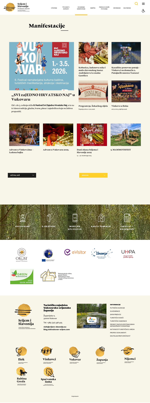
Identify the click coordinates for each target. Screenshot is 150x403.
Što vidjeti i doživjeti (66, 8)
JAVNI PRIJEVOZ (115, 315)
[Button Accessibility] (143, 14)
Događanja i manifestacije (81, 8)
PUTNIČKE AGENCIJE (117, 308)
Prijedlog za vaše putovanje (104, 8)
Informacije (117, 8)
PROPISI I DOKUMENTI (118, 333)
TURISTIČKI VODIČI (117, 318)
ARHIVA (89, 176)
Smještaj (92, 8)
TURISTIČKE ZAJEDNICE (118, 322)
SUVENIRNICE (115, 312)
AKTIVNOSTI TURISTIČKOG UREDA (122, 330)
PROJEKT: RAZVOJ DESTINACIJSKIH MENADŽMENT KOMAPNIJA (122, 326)
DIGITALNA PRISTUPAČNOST (120, 336)
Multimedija (127, 8)
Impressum (75, 397)
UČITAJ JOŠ (17, 176)
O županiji (54, 8)
